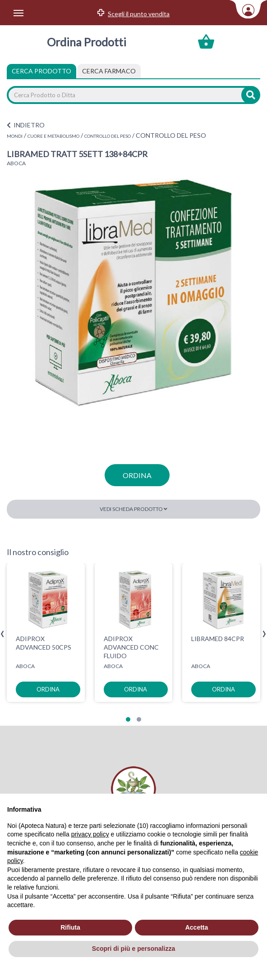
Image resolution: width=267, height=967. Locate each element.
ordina (137, 475)
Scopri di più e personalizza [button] (133, 948)
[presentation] (2, 634)
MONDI (15, 136)
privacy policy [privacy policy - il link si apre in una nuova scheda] (90, 834)
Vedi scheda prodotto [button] (133, 509)
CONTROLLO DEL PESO (107, 136)
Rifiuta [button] (70, 927)
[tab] (109, 71)
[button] (128, 719)
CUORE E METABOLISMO (53, 136)
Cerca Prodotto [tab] (41, 71)
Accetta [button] (196, 927)
